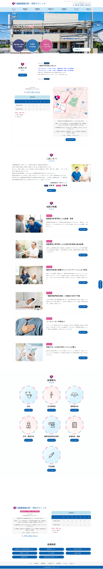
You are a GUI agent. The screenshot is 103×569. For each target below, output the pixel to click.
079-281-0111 (32, 92)
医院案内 (37, 9)
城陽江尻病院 (78, 553)
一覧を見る (22, 75)
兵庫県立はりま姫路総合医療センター (24, 549)
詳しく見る (82, 229)
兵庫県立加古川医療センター (51, 557)
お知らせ (88, 9)
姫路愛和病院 (24, 557)
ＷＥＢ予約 (100, 284)
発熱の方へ (78, 49)
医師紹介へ (51, 190)
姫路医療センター (51, 549)
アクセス (76, 9)
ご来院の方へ (50, 9)
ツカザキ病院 (51, 553)
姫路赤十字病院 (78, 549)
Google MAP (70, 139)
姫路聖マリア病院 (24, 553)
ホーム (14, 9)
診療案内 (64, 9)
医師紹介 (25, 9)
